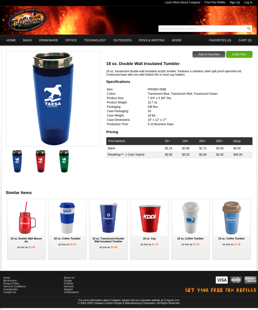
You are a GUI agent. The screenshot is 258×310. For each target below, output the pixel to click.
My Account (10, 280)
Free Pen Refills (215, 2)
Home (6, 277)
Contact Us (9, 292)
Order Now (239, 54)
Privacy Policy (11, 283)
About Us (69, 277)
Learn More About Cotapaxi (182, 2)
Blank (111, 148)
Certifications (71, 292)
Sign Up (234, 2)
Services (69, 286)
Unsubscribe (10, 289)
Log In (248, 2)
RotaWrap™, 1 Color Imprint (126, 154)
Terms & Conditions (14, 286)
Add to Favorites (208, 54)
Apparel (68, 289)
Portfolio (68, 283)
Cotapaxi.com (171, 300)
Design (68, 280)
